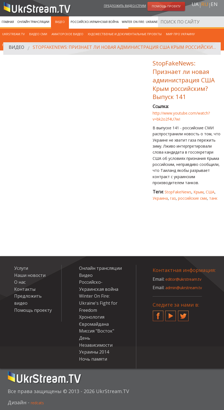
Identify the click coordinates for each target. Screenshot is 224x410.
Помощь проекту (33, 310)
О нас (20, 282)
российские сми (192, 198)
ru (204, 5)
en (214, 5)
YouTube (170, 314)
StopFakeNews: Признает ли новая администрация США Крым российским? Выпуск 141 (126, 48)
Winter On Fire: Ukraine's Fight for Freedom (156, 22)
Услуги (21, 268)
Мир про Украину (180, 34)
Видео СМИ (38, 34)
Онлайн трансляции (33, 22)
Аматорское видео (67, 34)
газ (173, 198)
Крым (198, 191)
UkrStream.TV (13, 34)
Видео (60, 22)
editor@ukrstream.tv (186, 279)
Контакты (24, 289)
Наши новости (30, 275)
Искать (218, 21)
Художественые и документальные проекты (125, 34)
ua (195, 5)
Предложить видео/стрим (125, 6)
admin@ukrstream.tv (186, 288)
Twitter (183, 314)
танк (213, 198)
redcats (40, 402)
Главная (8, 22)
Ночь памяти (93, 359)
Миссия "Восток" (96, 331)
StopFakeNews (178, 191)
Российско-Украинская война (95, 22)
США (210, 191)
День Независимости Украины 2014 (96, 345)
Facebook (158, 314)
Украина (160, 198)
